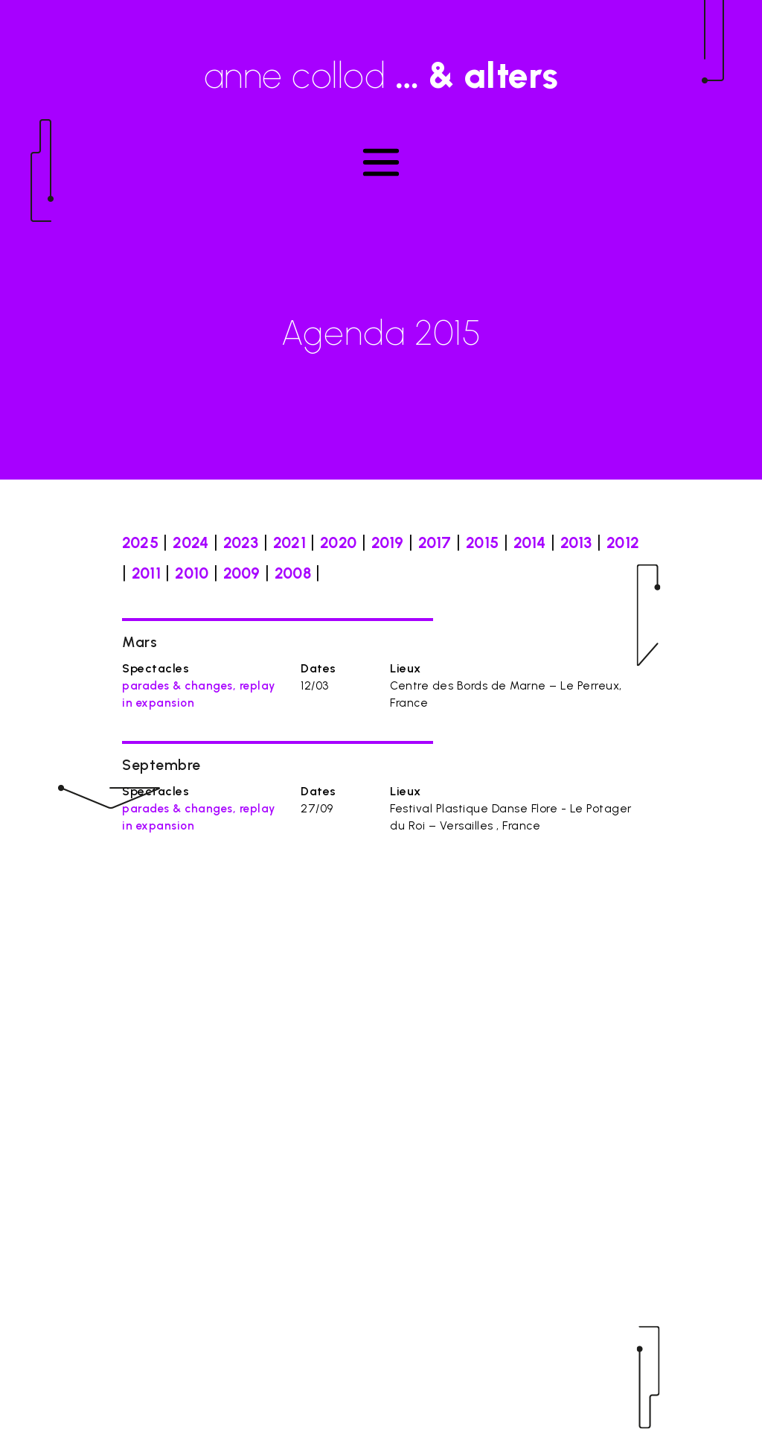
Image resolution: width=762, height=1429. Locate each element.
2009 (241, 573)
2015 (482, 542)
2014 (529, 542)
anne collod (381, 75)
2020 (338, 542)
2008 (293, 573)
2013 (576, 542)
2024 (190, 542)
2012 (622, 542)
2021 (289, 542)
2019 (387, 542)
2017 (435, 542)
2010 (191, 573)
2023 (241, 542)
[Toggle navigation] (381, 162)
